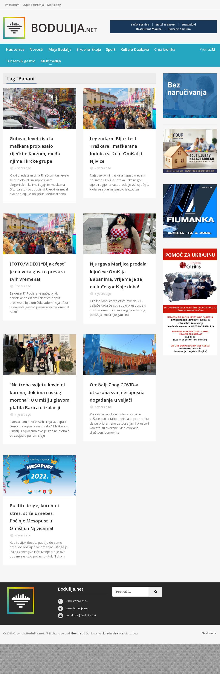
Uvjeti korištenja (33, 5)
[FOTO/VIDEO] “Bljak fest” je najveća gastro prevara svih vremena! (39, 278)
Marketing (54, 5)
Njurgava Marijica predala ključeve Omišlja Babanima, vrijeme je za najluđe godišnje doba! (117, 286)
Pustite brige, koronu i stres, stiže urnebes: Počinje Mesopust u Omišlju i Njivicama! (39, 546)
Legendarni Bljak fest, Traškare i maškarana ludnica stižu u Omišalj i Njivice (119, 149)
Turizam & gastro (20, 60)
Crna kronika (164, 49)
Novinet (76, 663)
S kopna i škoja (88, 49)
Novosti (36, 49)
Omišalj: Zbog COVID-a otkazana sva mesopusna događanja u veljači (120, 411)
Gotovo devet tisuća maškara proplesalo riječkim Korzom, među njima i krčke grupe (36, 153)
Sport (110, 49)
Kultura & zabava (135, 49)
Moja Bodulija (60, 49)
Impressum (12, 5)
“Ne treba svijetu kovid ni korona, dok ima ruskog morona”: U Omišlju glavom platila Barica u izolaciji (38, 418)
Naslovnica (15, 49)
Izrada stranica (112, 663)
